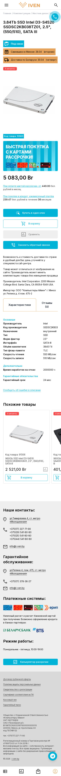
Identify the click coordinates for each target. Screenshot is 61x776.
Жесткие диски (40, 13)
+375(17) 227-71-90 (20, 528)
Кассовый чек (10, 700)
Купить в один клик (30, 213)
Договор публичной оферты (17, 679)
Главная (7, 13)
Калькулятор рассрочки (30, 662)
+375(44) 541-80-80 (21, 539)
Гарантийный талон (12, 705)
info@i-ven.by (17, 546)
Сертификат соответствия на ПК (18, 694)
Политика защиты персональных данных (22, 684)
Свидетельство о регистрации (17, 689)
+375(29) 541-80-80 (20, 532)
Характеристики (20, 304)
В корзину (30, 223)
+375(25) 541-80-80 (20, 535)
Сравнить (30, 234)
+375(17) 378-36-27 (20, 581)
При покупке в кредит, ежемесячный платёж (28, 196)
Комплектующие (21, 13)
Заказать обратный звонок (30, 245)
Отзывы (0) (47, 304)
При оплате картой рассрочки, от (22, 186)
